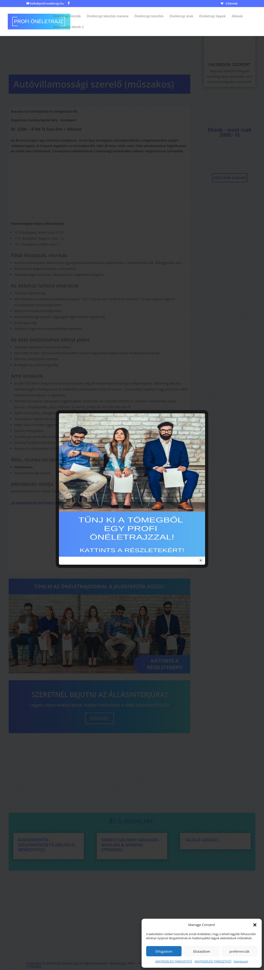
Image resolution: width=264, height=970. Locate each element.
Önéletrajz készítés (149, 16)
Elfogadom (163, 951)
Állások (237, 16)
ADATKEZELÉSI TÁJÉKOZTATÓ (173, 961)
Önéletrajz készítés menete (107, 16)
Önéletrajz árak (181, 16)
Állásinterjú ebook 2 (68, 27)
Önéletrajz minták (67, 16)
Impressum (241, 961)
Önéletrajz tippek (212, 16)
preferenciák (239, 951)
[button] (255, 925)
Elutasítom (201, 951)
